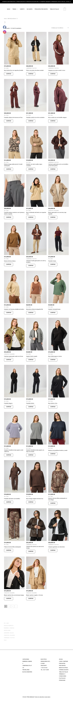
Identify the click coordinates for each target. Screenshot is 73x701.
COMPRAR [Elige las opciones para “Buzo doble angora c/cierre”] (52, 359)
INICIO (8, 9)
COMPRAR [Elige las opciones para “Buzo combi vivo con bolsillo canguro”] (52, 120)
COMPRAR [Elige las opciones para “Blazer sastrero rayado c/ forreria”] (30, 598)
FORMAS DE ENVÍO (63, 669)
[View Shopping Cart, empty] (65, 9)
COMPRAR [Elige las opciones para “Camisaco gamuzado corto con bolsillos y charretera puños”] (52, 169)
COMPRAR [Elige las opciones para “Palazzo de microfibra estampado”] (8, 550)
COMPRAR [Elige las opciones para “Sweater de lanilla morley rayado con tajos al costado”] (30, 455)
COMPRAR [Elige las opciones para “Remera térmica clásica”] (8, 264)
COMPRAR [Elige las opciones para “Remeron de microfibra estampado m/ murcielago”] (52, 503)
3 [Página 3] (12, 606)
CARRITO (22, 9)
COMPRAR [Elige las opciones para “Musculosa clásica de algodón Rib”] (30, 312)
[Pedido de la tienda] (60, 28)
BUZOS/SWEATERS (27, 672)
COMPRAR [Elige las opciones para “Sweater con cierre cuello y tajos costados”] (30, 169)
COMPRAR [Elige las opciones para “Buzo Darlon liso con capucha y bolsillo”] (8, 73)
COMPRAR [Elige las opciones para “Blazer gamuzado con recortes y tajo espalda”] (52, 217)
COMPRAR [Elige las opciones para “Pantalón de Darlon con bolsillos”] (8, 502)
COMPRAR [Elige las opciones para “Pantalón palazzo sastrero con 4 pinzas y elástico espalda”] (8, 217)
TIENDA (14, 9)
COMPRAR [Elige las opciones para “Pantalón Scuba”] (52, 264)
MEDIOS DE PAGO (63, 667)
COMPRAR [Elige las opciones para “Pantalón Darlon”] (30, 406)
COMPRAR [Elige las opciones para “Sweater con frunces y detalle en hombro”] (8, 312)
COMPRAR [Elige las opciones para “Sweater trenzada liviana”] (52, 312)
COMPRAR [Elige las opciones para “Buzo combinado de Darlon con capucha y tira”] (30, 217)
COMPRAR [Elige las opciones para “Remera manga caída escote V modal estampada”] (8, 169)
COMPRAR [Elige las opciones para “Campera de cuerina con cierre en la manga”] (30, 551)
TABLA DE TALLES (54, 9)
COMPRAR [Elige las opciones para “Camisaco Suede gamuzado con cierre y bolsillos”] (30, 265)
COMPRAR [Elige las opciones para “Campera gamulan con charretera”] (52, 550)
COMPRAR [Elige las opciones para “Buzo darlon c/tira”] (52, 406)
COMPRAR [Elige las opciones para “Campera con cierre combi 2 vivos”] (52, 73)
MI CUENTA (30, 9)
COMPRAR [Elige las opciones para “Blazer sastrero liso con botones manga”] (8, 598)
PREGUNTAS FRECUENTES (41, 9)
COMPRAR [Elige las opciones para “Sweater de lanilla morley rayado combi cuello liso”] (8, 455)
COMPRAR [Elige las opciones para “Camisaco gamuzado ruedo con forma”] (8, 359)
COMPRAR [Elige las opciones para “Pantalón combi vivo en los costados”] (30, 120)
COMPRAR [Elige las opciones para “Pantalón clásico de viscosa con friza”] (8, 120)
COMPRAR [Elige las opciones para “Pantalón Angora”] (8, 406)
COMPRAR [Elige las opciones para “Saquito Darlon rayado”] (30, 359)
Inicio (5, 18)
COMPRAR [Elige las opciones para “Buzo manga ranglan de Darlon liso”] (30, 502)
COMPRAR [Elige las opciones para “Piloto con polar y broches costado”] (30, 73)
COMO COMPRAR (63, 661)
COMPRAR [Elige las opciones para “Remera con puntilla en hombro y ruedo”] (52, 453)
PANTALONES (25, 669)
